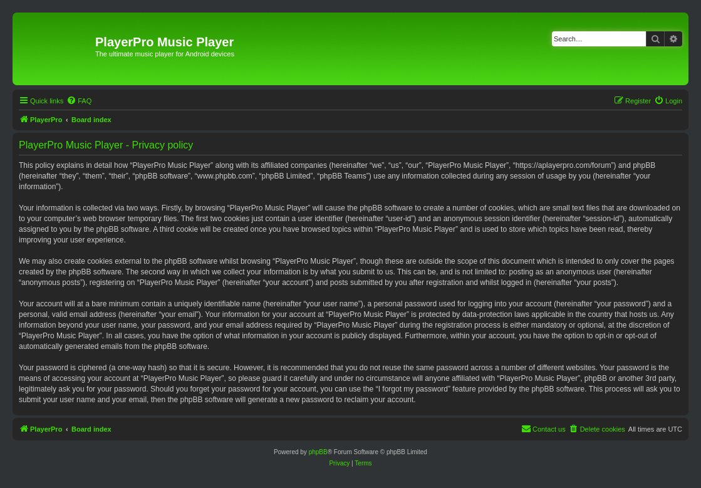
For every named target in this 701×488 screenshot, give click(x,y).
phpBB (318, 452)
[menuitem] (78, 100)
